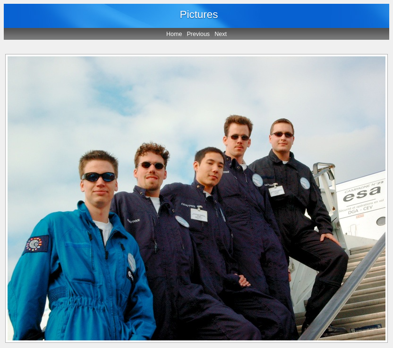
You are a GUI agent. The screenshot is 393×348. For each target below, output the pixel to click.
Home (174, 34)
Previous (198, 34)
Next (220, 34)
